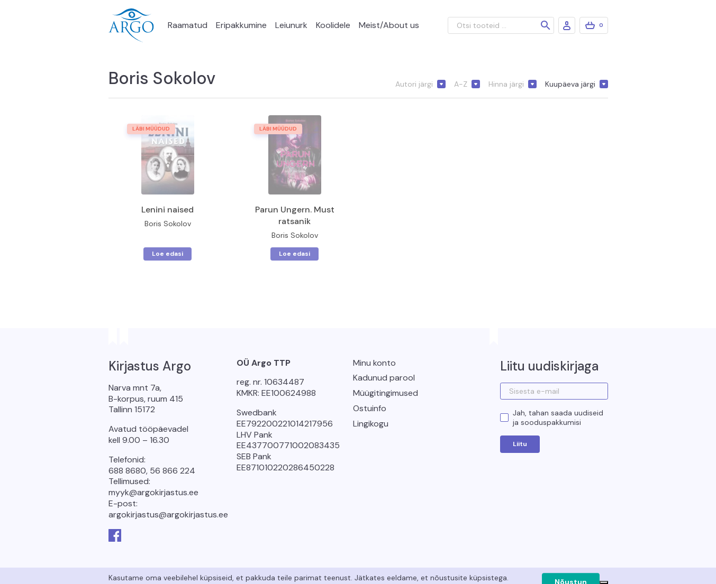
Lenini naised (167, 209)
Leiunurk (291, 25)
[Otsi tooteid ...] (501, 25)
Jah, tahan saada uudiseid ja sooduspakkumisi (558, 417)
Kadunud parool (384, 377)
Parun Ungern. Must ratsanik (294, 215)
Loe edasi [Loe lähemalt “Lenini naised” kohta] (167, 253)
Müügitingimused (385, 392)
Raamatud (187, 25)
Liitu (520, 444)
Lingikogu (370, 423)
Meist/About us (389, 25)
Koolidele (333, 25)
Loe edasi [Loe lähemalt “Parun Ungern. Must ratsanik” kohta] (294, 253)
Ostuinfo (369, 408)
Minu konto (374, 362)
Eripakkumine (241, 25)
